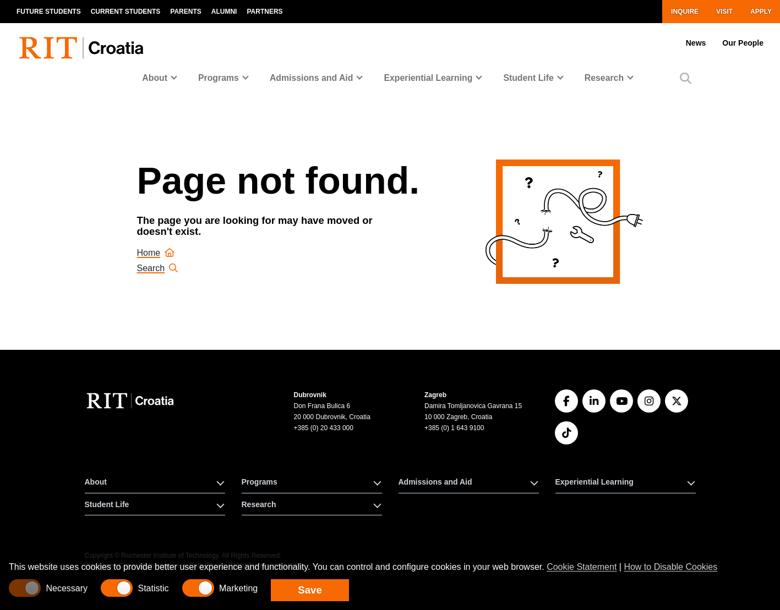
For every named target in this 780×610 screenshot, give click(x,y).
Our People (742, 43)
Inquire (685, 11)
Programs (218, 78)
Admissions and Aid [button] (435, 481)
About (154, 78)
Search (157, 268)
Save (310, 590)
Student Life (528, 78)
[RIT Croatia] (132, 400)
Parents (185, 11)
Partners (264, 11)
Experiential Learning (428, 78)
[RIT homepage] (84, 41)
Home (156, 252)
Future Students (49, 11)
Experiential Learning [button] (594, 481)
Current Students (126, 11)
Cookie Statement (582, 566)
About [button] (96, 481)
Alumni (224, 11)
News (696, 43)
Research (604, 78)
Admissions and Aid (311, 78)
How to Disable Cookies (670, 566)
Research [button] (259, 504)
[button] (685, 78)
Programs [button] (259, 481)
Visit (724, 11)
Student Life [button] (107, 504)
